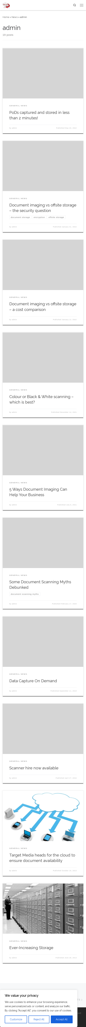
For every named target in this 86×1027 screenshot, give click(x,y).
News (15, 17)
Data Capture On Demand (33, 681)
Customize (16, 1019)
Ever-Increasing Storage (31, 947)
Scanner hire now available (33, 768)
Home (6, 17)
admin (14, 128)
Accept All (62, 1019)
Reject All (39, 1019)
